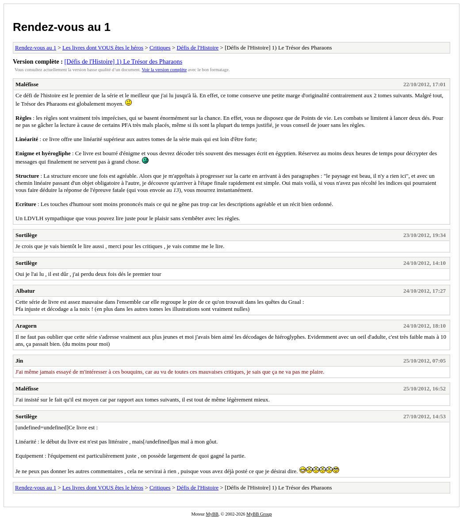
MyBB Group (259, 514)
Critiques (160, 47)
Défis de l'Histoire (198, 47)
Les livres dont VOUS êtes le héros (102, 47)
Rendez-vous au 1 (62, 27)
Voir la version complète (164, 69)
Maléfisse (26, 84)
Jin (19, 360)
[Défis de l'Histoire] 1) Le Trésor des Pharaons (124, 61)
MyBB (212, 514)
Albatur (25, 290)
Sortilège (26, 235)
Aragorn (26, 325)
